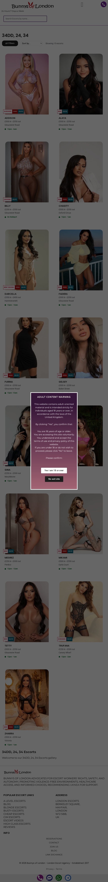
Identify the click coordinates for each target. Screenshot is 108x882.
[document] (54, 441)
